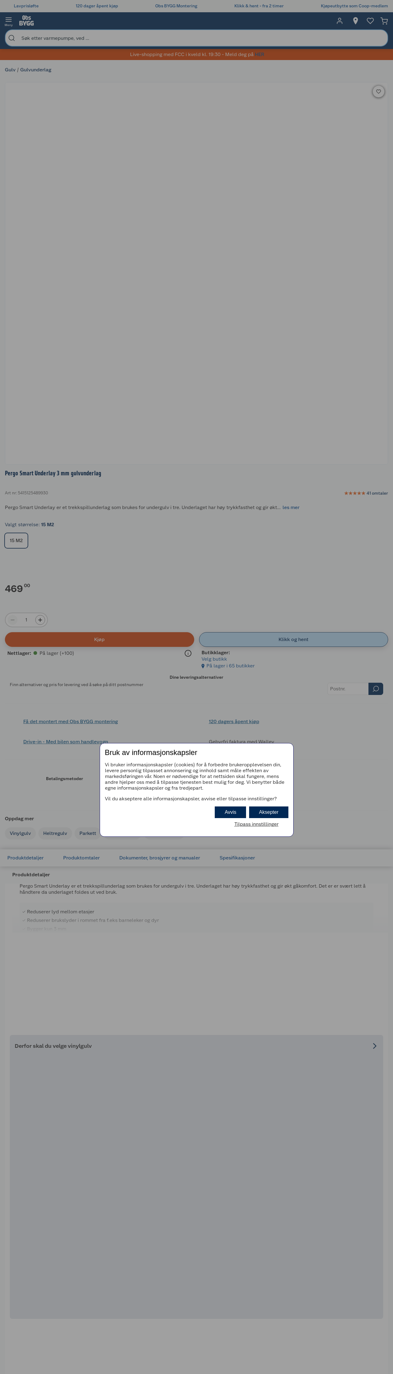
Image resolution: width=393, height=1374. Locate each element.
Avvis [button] (230, 812)
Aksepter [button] (268, 812)
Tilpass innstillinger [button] (256, 824)
